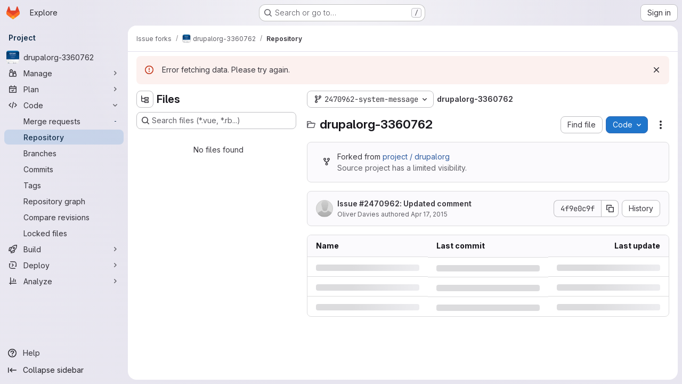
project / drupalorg (416, 156)
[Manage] (64, 73)
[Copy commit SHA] (610, 208)
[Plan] (64, 89)
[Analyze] (64, 281)
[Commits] (64, 169)
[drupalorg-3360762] (64, 57)
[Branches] (64, 153)
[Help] (64, 353)
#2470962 (379, 203)
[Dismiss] (656, 69)
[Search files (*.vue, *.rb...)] (216, 120)
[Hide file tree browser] (144, 99)
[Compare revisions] (64, 217)
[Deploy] (64, 265)
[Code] (64, 105)
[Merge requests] (64, 121)
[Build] (64, 249)
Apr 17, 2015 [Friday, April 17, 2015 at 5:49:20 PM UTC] (429, 214)
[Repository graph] (64, 201)
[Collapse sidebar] (64, 370)
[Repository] (64, 137)
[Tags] (64, 185)
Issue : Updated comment (404, 203)
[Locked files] (64, 233)
